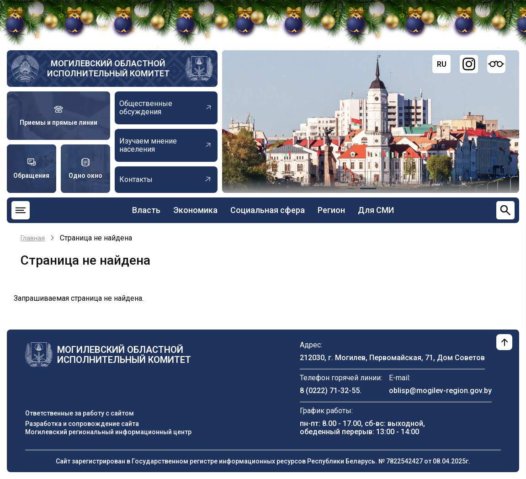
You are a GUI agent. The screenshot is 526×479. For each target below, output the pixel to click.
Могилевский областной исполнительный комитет (108, 68)
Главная (33, 238)
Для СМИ (376, 210)
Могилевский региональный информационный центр (108, 432)
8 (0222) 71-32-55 (330, 390)
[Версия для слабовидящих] (496, 64)
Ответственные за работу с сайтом (79, 413)
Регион (331, 210)
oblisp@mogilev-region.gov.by (440, 390)
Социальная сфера (267, 210)
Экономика (195, 210)
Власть (146, 210)
